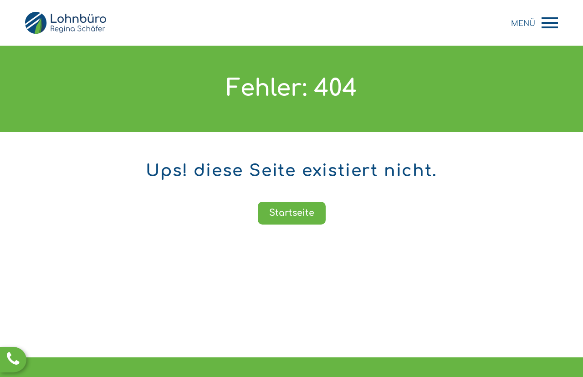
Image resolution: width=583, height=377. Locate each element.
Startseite (291, 213)
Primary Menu (550, 22)
